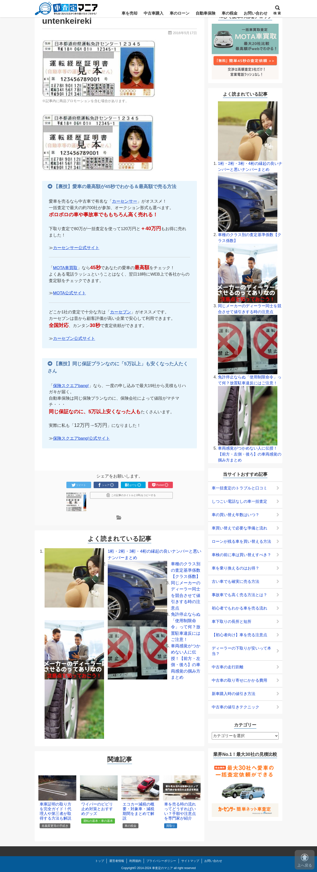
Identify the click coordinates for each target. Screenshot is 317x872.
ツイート (79, 485)
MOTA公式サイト (69, 293)
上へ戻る (304, 860)
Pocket (160, 485)
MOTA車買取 (65, 267)
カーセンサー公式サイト (76, 247)
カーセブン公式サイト (74, 338)
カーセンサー (124, 201)
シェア (106, 485)
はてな (133, 485)
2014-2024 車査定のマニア (155, 868)
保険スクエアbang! (71, 385)
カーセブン (120, 312)
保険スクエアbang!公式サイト (81, 438)
